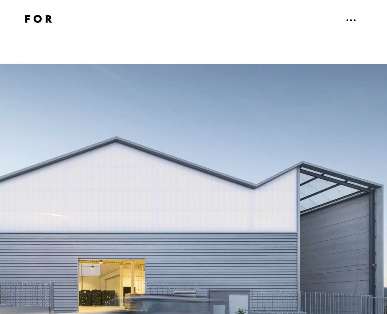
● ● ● (351, 20)
